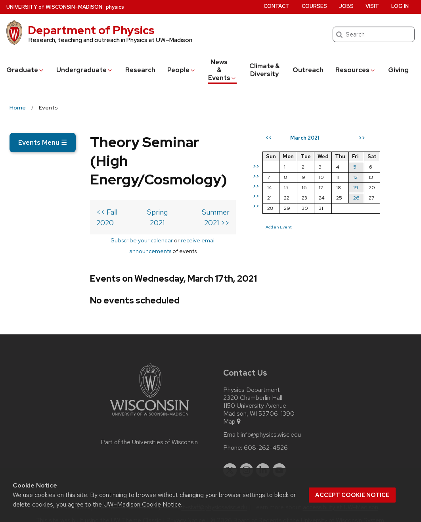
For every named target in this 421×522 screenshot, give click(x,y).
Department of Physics (91, 30)
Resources (355, 70)
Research (140, 70)
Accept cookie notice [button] (352, 495)
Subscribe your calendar (83, 240)
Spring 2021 (127, 222)
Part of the (149, 431)
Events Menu (42, 142)
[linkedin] (263, 459)
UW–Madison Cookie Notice (142, 504)
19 (387, 216)
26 (387, 226)
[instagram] (246, 459)
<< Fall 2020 (36, 222)
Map (232, 411)
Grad (25, 70)
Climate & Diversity (264, 70)
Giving (398, 70)
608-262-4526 (266, 437)
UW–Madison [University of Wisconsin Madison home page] (54, 7)
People (181, 70)
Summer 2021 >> (233, 222)
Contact (276, 6)
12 (386, 205)
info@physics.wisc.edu (271, 424)
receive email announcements (161, 240)
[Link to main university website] (149, 406)
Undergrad (84, 70)
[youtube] (279, 459)
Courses (314, 6)
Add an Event (310, 255)
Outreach (308, 70)
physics (115, 7)
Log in (400, 6)
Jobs (346, 6)
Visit (372, 6)
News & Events (222, 70)
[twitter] (230, 459)
